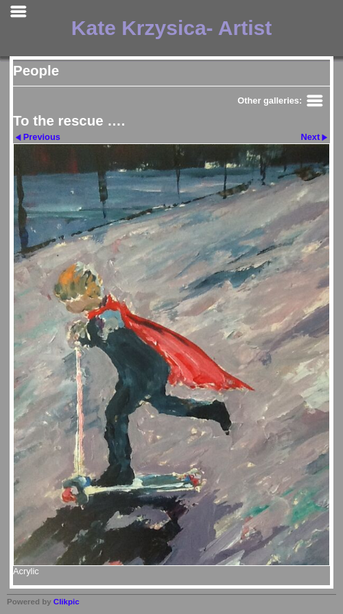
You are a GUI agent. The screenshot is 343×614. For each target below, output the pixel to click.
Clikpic (67, 602)
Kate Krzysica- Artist (171, 27)
